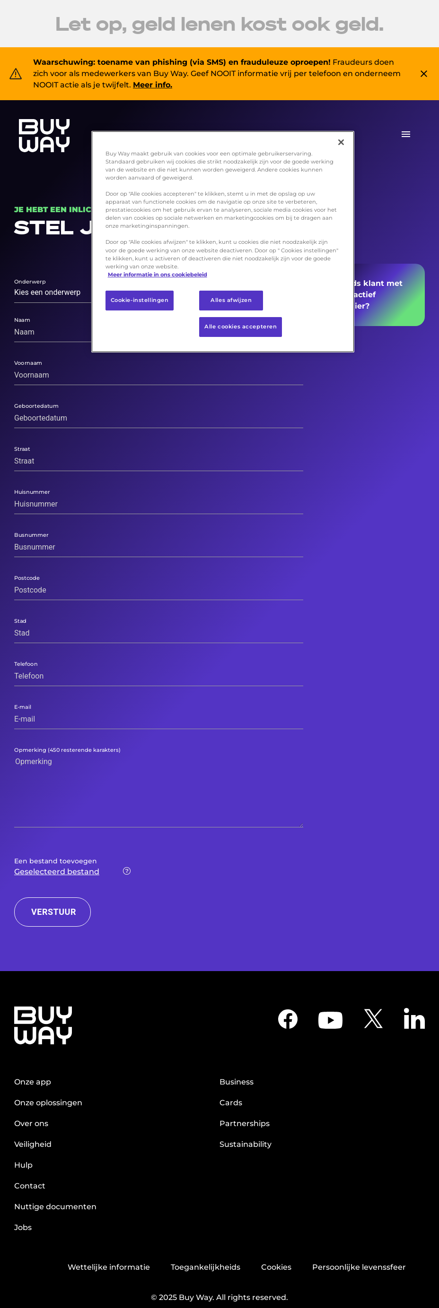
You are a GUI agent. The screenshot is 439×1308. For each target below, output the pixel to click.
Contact (29, 1185)
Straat (22, 448)
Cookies (276, 1267)
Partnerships (245, 1123)
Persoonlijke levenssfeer (359, 1267)
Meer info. (152, 84)
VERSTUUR (53, 912)
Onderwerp (30, 281)
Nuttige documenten (55, 1206)
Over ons (31, 1123)
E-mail (22, 706)
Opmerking (67, 749)
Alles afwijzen (231, 300)
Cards (231, 1102)
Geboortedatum (36, 405)
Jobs (23, 1227)
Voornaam (28, 362)
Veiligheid (33, 1144)
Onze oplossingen (48, 1102)
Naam (22, 319)
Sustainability (246, 1144)
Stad (20, 620)
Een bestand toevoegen (55, 861)
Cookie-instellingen (140, 300)
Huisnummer (32, 491)
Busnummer (31, 534)
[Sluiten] (341, 142)
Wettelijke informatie (109, 1267)
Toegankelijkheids (205, 1267)
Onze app (32, 1081)
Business (237, 1081)
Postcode (27, 577)
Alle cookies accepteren (240, 326)
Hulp (23, 1165)
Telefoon (26, 663)
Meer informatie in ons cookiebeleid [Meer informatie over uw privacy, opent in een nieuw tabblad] (157, 274)
